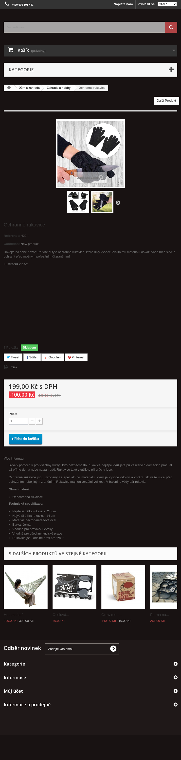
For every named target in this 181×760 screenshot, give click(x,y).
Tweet (13, 357)
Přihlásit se (146, 4)
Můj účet (13, 691)
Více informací (14, 458)
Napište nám (123, 4)
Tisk (14, 367)
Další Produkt (166, 100)
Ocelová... (61, 614)
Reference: (12, 236)
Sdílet (32, 357)
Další (117, 202)
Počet (13, 414)
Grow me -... (111, 614)
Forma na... (159, 614)
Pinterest (76, 357)
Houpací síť (13, 614)
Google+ (53, 357)
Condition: (12, 244)
